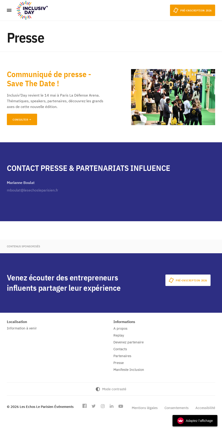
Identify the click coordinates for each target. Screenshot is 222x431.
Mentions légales (145, 408)
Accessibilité (205, 408)
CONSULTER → (22, 119)
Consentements (176, 408)
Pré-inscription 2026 (188, 280)
